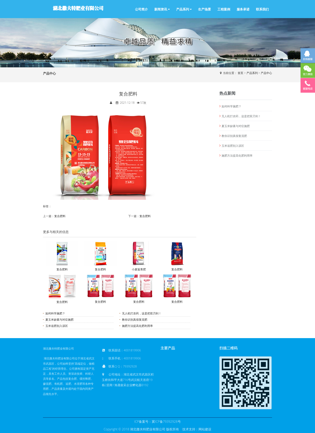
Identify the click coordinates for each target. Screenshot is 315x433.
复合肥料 (59, 216)
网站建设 (204, 429)
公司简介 (141, 9)
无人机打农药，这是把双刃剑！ (141, 313)
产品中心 (266, 73)
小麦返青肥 (139, 269)
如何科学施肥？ (55, 313)
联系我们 (262, 9)
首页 (240, 73)
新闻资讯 (162, 9)
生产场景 (204, 9)
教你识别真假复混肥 (134, 319)
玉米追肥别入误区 (56, 326)
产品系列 (184, 9)
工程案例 (223, 9)
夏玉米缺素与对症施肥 (59, 319)
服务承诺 (243, 9)
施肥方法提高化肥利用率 (137, 326)
